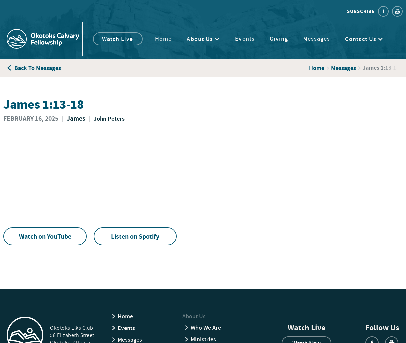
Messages (316, 38)
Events (245, 38)
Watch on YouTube (45, 236)
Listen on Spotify (135, 236)
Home (163, 38)
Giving (279, 38)
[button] (207, 39)
